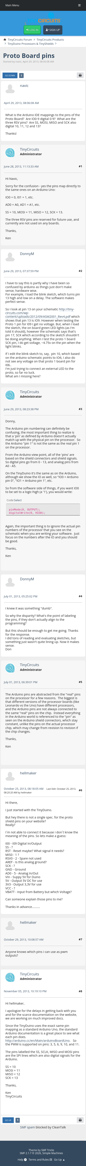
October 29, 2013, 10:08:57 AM (23, 939)
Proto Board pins (29, 55)
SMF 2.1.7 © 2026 (30, 1153)
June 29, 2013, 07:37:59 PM (21, 271)
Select (18, 500)
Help (22, 1159)
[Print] (80, 75)
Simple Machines (52, 1153)
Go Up (8, 1120)
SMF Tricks (47, 1150)
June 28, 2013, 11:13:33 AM (21, 166)
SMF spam (27, 1127)
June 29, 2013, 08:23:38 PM (21, 409)
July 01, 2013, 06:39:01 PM (20, 682)
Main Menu (12, 5)
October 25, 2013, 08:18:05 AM (23, 789)
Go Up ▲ (59, 1159)
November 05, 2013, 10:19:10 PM (25, 991)
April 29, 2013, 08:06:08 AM (21, 103)
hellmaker (28, 772)
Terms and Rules (40, 1159)
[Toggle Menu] (79, 5)
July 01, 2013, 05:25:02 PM (20, 596)
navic (24, 85)
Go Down (10, 75)
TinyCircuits (29, 149)
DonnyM (27, 253)
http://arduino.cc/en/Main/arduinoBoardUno (37, 1040)
